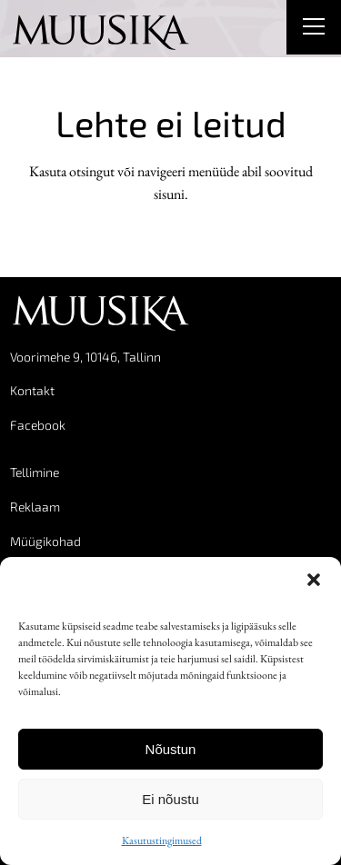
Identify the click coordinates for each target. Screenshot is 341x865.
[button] (314, 580)
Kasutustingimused (162, 840)
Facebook (37, 424)
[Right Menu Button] (314, 29)
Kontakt (32, 390)
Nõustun (170, 749)
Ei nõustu (170, 799)
